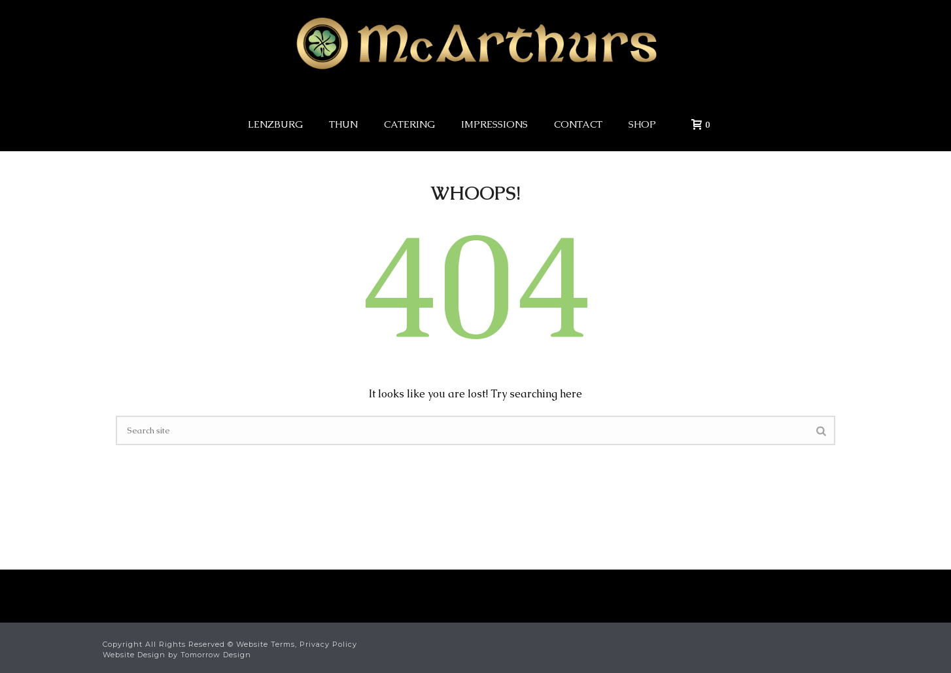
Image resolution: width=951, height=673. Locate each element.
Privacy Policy (328, 644)
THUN (343, 124)
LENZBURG (275, 124)
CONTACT (578, 124)
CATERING (409, 124)
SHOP (642, 124)
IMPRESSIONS (494, 124)
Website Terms (265, 644)
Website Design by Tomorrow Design (177, 654)
